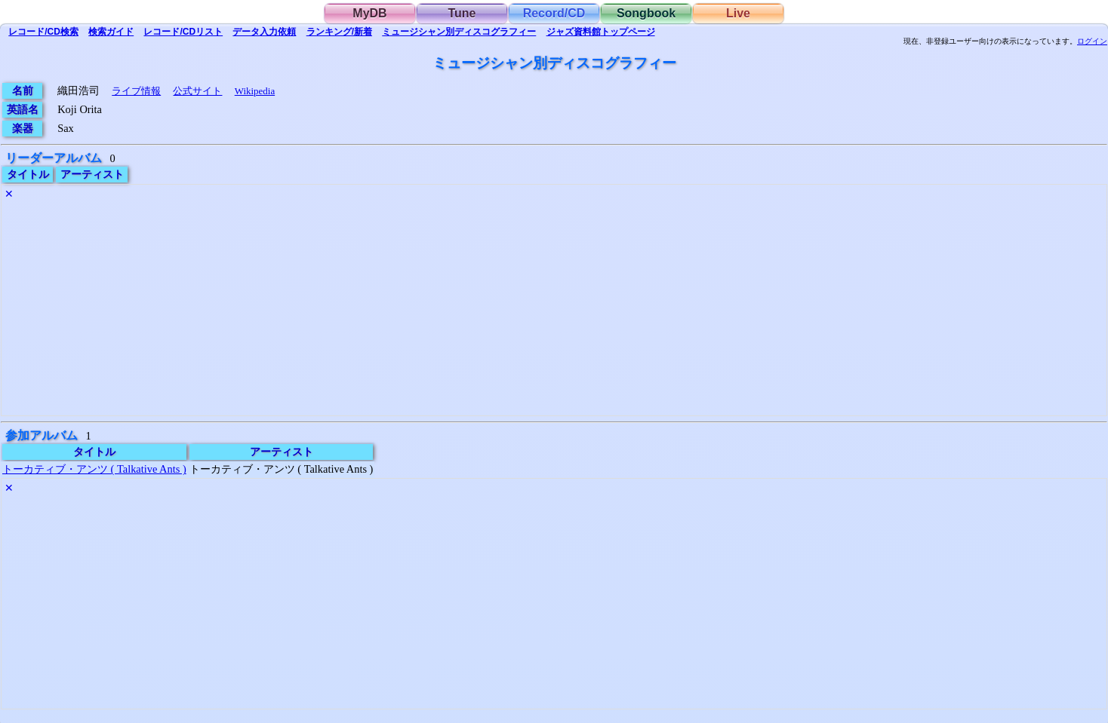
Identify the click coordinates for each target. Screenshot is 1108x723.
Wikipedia (255, 91)
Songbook (646, 13)
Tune (462, 13)
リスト (183, 31)
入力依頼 (264, 31)
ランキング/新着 (339, 31)
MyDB (369, 13)
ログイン (1092, 41)
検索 (43, 31)
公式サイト (197, 91)
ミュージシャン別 (459, 31)
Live (738, 13)
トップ (600, 31)
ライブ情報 (136, 91)
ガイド (111, 31)
